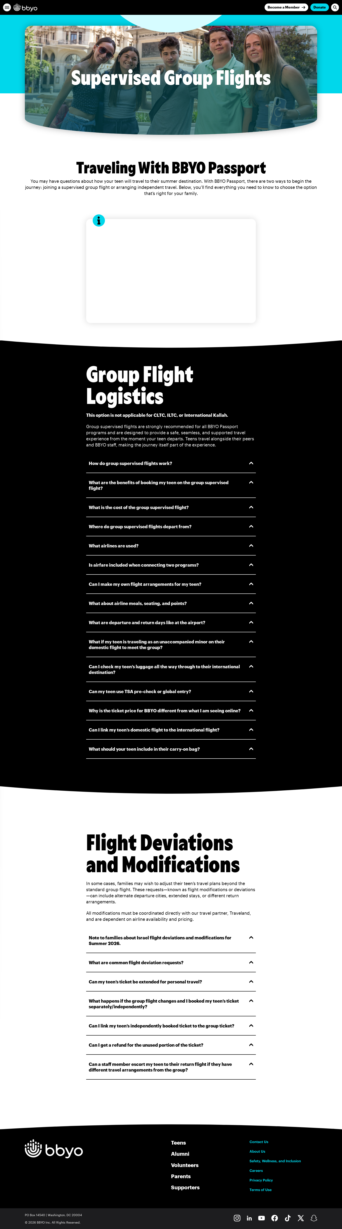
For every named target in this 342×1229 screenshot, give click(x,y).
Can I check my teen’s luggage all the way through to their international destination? (171, 669)
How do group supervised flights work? (171, 463)
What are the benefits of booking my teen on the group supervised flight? (171, 485)
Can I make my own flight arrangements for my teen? (171, 584)
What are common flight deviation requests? (171, 962)
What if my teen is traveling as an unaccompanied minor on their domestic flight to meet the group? (171, 644)
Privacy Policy (261, 1180)
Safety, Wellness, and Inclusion (275, 1161)
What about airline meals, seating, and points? (171, 603)
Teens (178, 1142)
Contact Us (259, 1142)
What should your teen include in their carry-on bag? (171, 749)
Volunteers (184, 1165)
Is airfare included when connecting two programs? (171, 564)
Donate (319, 7)
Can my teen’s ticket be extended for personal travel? (171, 981)
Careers (256, 1170)
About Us (257, 1151)
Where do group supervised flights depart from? (171, 526)
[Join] (286, 7)
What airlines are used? (171, 545)
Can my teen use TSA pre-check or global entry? (171, 691)
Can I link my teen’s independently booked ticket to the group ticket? (171, 1025)
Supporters (185, 1187)
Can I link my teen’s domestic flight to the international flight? (171, 729)
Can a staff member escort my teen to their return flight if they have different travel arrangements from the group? (171, 1066)
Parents (181, 1176)
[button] (7, 7)
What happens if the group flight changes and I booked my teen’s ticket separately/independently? (171, 1003)
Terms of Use (261, 1190)
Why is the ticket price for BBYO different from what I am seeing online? (171, 710)
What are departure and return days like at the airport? (171, 622)
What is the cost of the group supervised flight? (171, 507)
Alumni (180, 1153)
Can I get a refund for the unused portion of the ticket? (171, 1045)
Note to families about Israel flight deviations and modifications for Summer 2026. (171, 940)
